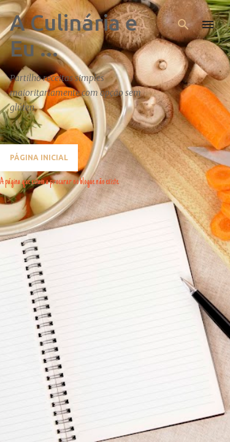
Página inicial (39, 157)
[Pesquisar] (183, 24)
